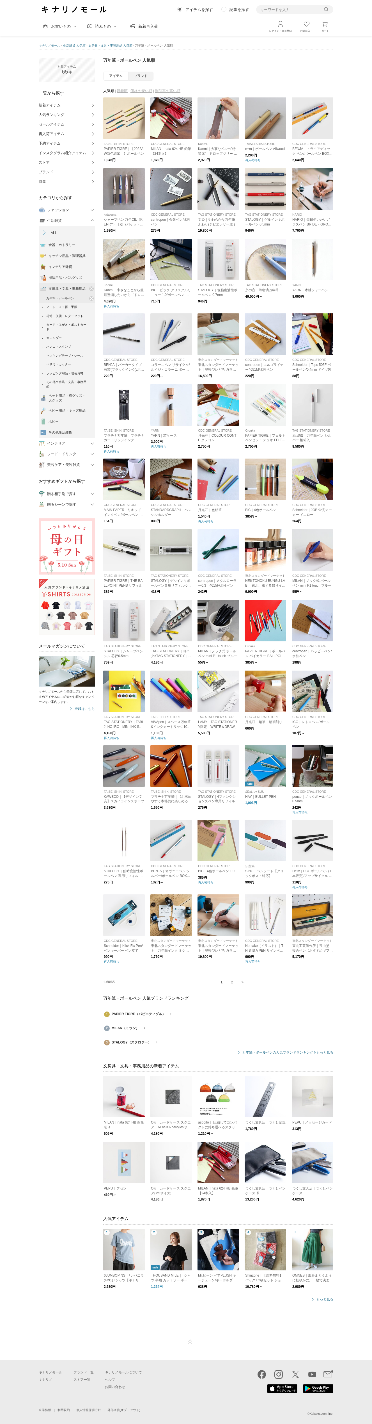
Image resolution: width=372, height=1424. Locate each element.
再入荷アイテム (51, 134)
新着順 (122, 91)
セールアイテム (51, 124)
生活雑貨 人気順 (74, 45)
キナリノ (45, 1380)
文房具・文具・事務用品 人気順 (110, 45)
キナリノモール (49, 45)
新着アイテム (50, 105)
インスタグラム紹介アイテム (62, 153)
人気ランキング (51, 115)
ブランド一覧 (84, 1372)
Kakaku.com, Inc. (321, 1413)
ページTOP (190, 1342)
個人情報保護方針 (88, 1410)
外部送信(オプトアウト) (123, 1410)
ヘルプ (110, 1380)
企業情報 (45, 1410)
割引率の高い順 (167, 91)
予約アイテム (50, 143)
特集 (42, 181)
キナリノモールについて (123, 1372)
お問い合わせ (115, 1387)
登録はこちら (85, 709)
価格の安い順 (141, 91)
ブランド (46, 172)
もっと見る (324, 1299)
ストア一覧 (82, 1380)
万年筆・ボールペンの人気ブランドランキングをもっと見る (287, 1052)
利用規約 (64, 1410)
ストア (44, 162)
